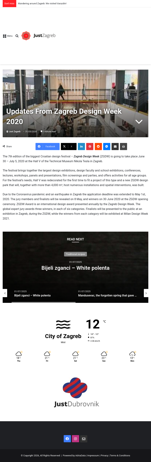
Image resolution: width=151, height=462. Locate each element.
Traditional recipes (75, 254)
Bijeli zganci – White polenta (75, 268)
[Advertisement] (101, 34)
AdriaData (80, 455)
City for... (21, 75)
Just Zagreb (15, 131)
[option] (75, 267)
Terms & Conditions (120, 455)
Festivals (32, 75)
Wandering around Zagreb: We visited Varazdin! (42, 3)
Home (10, 75)
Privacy (104, 455)
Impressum (93, 455)
